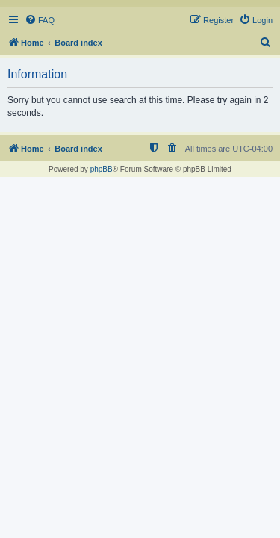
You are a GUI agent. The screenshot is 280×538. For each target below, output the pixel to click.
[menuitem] (40, 20)
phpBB (101, 169)
